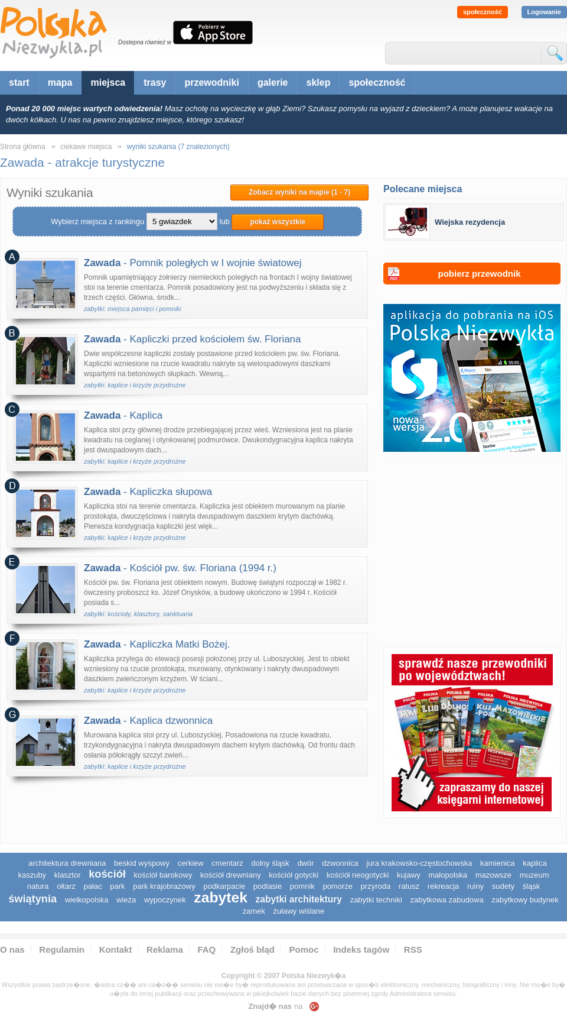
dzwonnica (340, 863)
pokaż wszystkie (277, 222)
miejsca (107, 82)
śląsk (531, 886)
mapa (60, 82)
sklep (319, 82)
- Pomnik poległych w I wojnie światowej (192, 262)
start (19, 82)
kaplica (534, 863)
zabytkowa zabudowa (446, 899)
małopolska (447, 875)
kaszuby (32, 875)
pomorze (337, 886)
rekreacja (443, 886)
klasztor (67, 875)
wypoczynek (165, 899)
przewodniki (211, 82)
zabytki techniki (376, 899)
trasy (155, 82)
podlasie (267, 886)
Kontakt (115, 949)
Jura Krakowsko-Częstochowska (419, 863)
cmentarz (227, 863)
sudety (503, 886)
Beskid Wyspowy (142, 863)
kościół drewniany (230, 875)
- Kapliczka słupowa (148, 491)
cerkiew (191, 863)
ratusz (409, 886)
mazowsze (493, 875)
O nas (12, 949)
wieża (126, 899)
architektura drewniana (67, 863)
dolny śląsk (270, 863)
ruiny (475, 886)
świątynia (32, 899)
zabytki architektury (299, 899)
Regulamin (61, 949)
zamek (254, 911)
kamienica (497, 863)
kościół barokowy (162, 875)
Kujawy (409, 875)
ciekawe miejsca (86, 146)
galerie (273, 82)
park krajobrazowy (164, 886)
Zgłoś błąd (252, 949)
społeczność (482, 11)
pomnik (302, 886)
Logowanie (544, 11)
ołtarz (66, 886)
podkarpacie (224, 886)
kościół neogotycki (358, 875)
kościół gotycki (293, 875)
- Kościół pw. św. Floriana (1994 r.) (180, 568)
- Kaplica (123, 415)
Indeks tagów (361, 949)
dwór (305, 863)
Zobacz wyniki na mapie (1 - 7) (299, 192)
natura (38, 886)
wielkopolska (87, 899)
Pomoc (304, 949)
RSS (413, 949)
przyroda (376, 886)
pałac (93, 886)
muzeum (534, 875)
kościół (107, 874)
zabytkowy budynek (524, 899)
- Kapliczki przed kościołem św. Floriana (192, 339)
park (117, 886)
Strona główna (22, 146)
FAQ (206, 949)
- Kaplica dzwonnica (148, 720)
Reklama (164, 949)
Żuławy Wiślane (299, 911)
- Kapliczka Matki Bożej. (157, 644)
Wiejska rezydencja (470, 222)
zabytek (220, 897)
